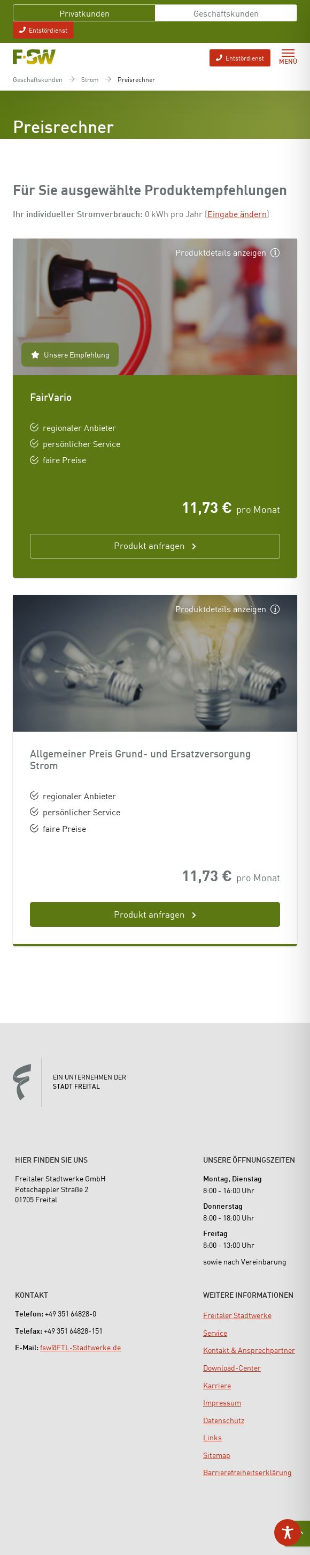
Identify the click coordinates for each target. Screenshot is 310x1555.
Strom (90, 79)
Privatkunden (84, 12)
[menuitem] (237, 1315)
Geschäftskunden (226, 12)
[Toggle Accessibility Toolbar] (287, 1532)
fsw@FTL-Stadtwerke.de (80, 1347)
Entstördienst (43, 29)
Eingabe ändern (237, 213)
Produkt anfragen (149, 913)
